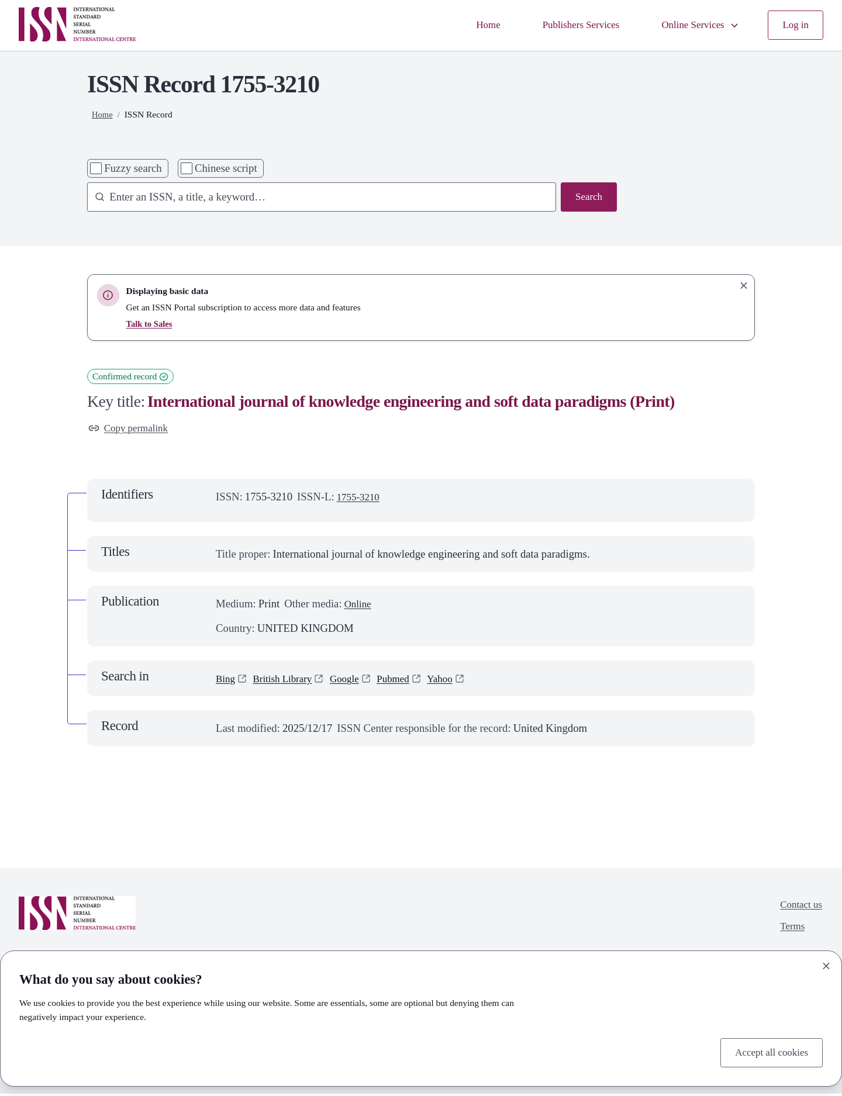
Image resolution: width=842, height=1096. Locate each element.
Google (355, 680)
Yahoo (457, 680)
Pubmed (407, 680)
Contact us (798, 907)
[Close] (826, 963)
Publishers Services (566, 25)
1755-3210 (360, 499)
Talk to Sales (150, 324)
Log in (794, 25)
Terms (789, 932)
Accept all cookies (767, 1051)
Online (359, 606)
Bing (226, 680)
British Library (287, 680)
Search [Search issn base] (587, 198)
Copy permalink (131, 429)
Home (468, 25)
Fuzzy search (132, 168)
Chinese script (226, 168)
